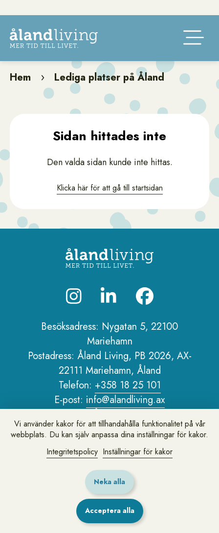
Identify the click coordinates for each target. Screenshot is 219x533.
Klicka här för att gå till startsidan (109, 201)
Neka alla (109, 482)
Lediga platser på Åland (109, 91)
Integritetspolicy (72, 451)
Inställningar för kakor (138, 451)
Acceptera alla (109, 510)
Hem (20, 91)
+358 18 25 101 (128, 398)
